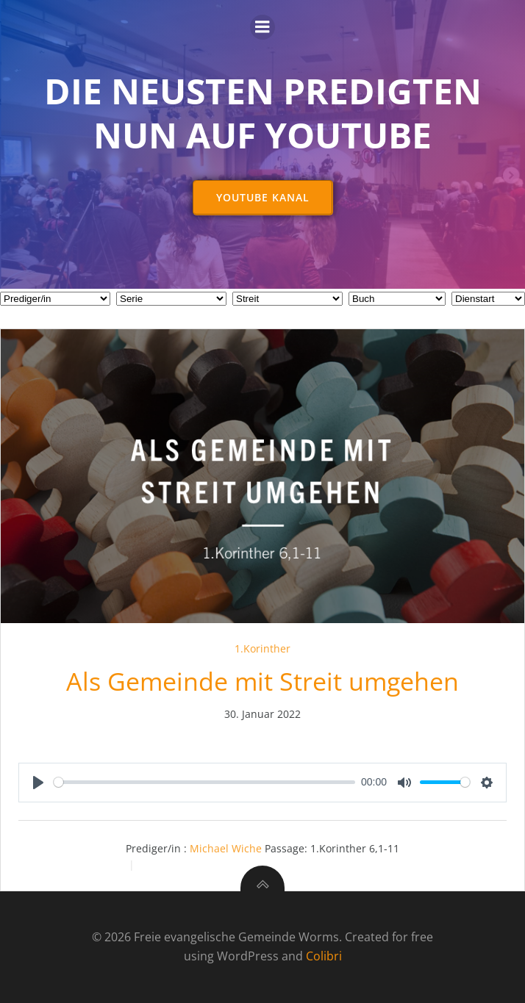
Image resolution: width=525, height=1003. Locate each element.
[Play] (38, 782)
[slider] (204, 782)
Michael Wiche (226, 848)
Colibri (324, 956)
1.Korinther (262, 648)
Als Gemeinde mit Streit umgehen (262, 681)
